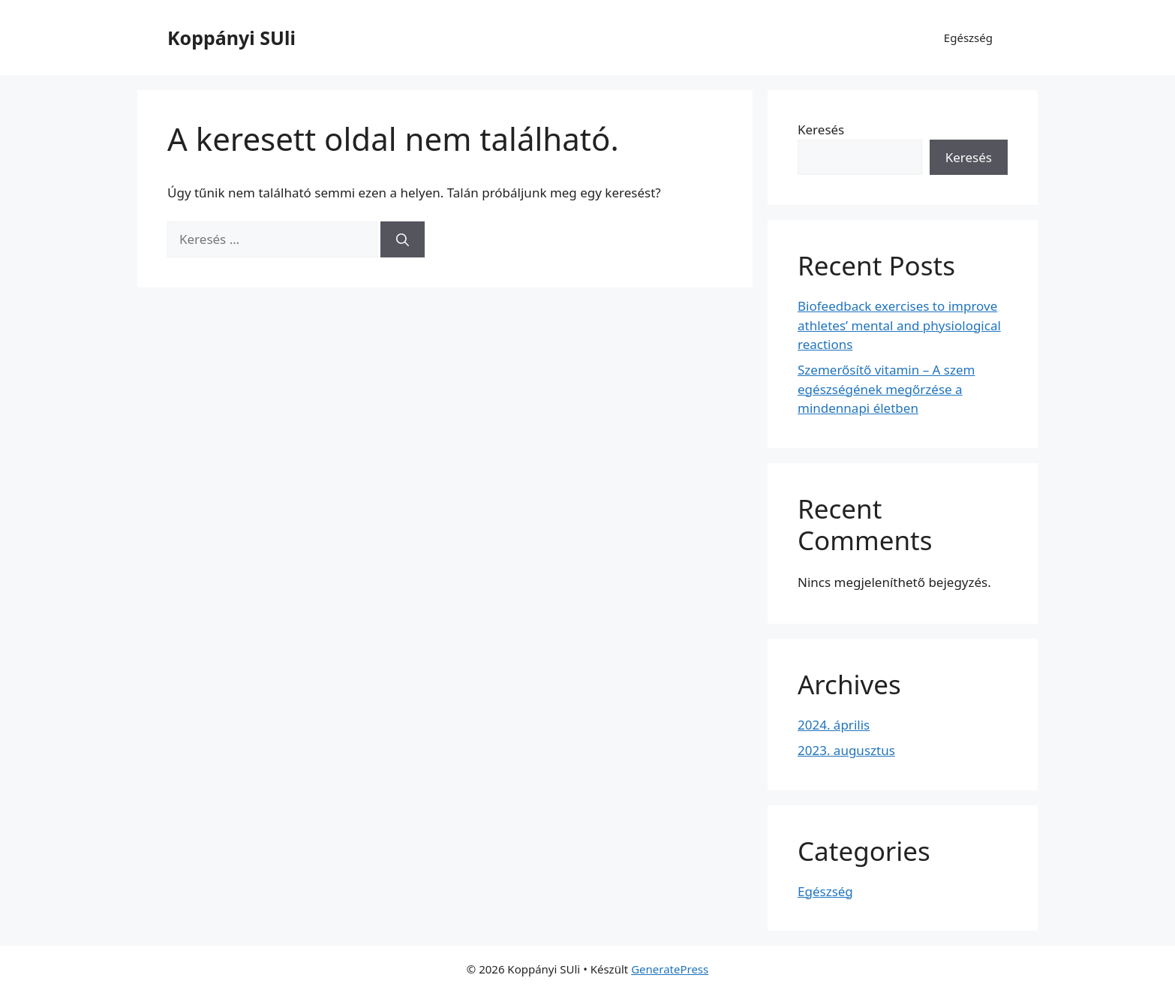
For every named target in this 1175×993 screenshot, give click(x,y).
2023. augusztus (846, 750)
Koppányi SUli (231, 37)
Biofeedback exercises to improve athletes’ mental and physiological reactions (899, 325)
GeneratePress (669, 968)
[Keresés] (402, 239)
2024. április (834, 724)
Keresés (821, 129)
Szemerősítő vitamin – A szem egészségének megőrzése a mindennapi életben (886, 389)
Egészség (968, 37)
